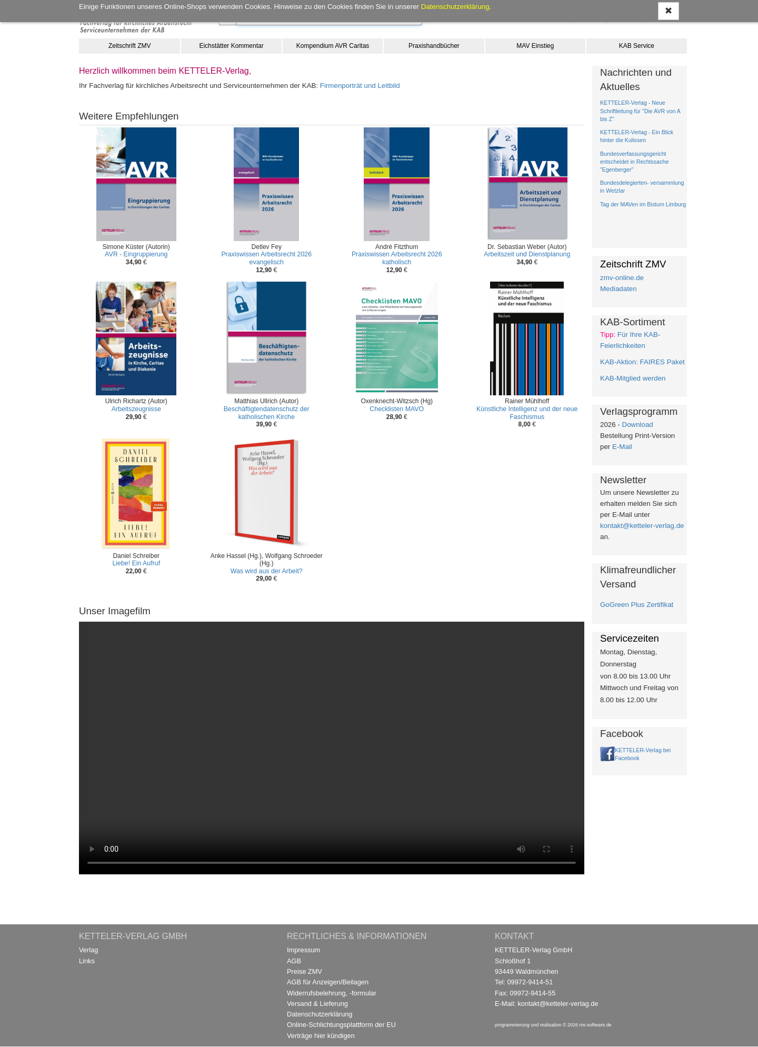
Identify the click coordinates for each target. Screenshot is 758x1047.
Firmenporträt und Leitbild (360, 85)
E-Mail (622, 447)
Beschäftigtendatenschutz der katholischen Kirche (267, 413)
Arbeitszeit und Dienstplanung (527, 254)
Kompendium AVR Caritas (333, 45)
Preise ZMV (304, 971)
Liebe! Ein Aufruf (136, 563)
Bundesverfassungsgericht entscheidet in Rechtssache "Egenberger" (634, 162)
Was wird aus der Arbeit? (267, 571)
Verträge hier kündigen (321, 1036)
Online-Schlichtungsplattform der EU (341, 1025)
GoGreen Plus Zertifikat (636, 605)
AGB (294, 961)
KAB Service (636, 45)
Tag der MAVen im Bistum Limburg (643, 204)
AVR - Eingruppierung (136, 254)
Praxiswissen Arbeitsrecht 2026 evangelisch (266, 258)
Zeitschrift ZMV (129, 45)
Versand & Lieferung (317, 1004)
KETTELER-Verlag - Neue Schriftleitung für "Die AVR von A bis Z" (640, 110)
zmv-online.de (622, 278)
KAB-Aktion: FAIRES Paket (642, 362)
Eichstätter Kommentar (232, 45)
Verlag (88, 950)
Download (637, 424)
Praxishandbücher (434, 45)
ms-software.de (595, 1025)
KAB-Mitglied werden (632, 378)
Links (87, 961)
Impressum (303, 950)
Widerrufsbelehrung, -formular (331, 993)
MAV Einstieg (535, 45)
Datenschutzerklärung (319, 1014)
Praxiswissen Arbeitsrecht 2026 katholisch (397, 258)
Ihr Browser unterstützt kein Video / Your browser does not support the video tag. (331, 748)
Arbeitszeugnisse (136, 409)
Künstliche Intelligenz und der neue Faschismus (526, 413)
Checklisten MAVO (397, 409)
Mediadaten (618, 289)
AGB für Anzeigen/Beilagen (327, 982)
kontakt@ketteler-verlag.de (642, 526)
